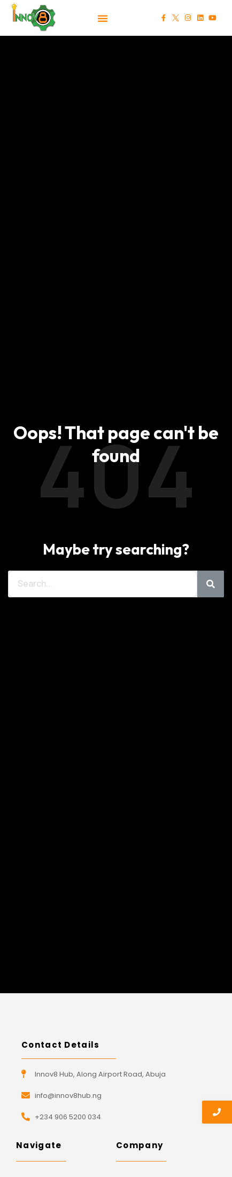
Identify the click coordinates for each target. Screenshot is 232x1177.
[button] (103, 18)
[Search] (210, 584)
